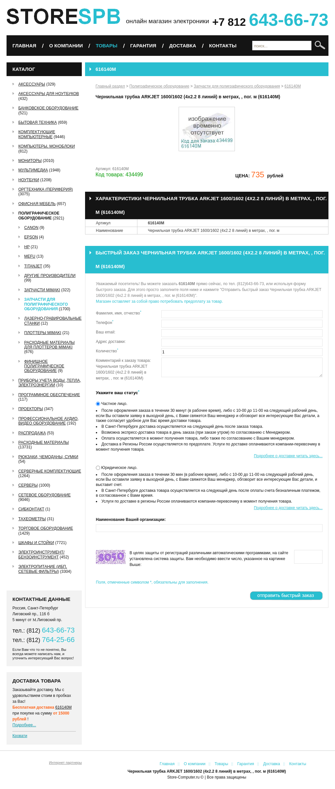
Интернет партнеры (65, 763)
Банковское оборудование (48, 108)
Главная (24, 45)
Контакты (223, 45)
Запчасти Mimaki (42, 290)
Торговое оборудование (45, 528)
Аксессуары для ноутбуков (48, 93)
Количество (107, 350)
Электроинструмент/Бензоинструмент (41, 554)
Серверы (28, 485)
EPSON (31, 237)
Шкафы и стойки (36, 542)
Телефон (105, 322)
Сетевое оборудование (44, 495)
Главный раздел (110, 86)
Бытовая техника (37, 122)
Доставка (182, 45)
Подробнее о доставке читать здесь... (288, 456)
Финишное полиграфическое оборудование (44, 366)
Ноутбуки (28, 180)
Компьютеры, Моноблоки (46, 146)
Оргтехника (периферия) (45, 189)
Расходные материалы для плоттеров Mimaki (49, 344)
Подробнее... (24, 725)
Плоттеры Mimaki (42, 332)
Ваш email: (105, 332)
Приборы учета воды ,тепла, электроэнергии (49, 382)
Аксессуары (31, 84)
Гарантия (143, 45)
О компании (66, 45)
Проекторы (30, 409)
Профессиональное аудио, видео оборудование (48, 421)
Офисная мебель (37, 203)
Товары (106, 45)
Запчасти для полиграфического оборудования (46, 304)
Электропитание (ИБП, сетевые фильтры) (42, 568)
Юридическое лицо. (118, 467)
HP (26, 247)
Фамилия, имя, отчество (118, 312)
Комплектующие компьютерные (36, 134)
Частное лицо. (113, 403)
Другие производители (50, 275)
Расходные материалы (43, 442)
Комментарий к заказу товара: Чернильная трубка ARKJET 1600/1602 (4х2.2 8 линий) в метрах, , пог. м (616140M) (123, 369)
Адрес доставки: (111, 341)
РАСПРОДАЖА (32, 433)
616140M (63, 707)
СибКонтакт (31, 509)
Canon (31, 227)
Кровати (19, 735)
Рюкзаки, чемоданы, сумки (48, 457)
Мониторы (30, 160)
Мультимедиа (33, 170)
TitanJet (33, 266)
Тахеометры (32, 519)
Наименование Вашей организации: (131, 519)
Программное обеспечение (49, 395)
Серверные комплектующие (49, 471)
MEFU (29, 256)
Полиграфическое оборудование (38, 215)
